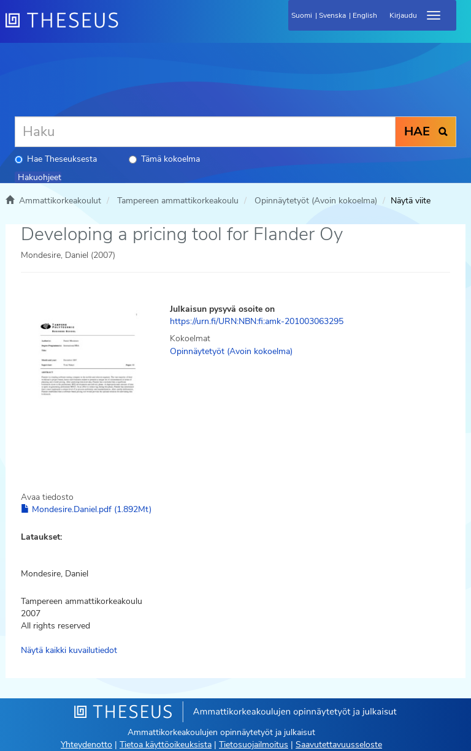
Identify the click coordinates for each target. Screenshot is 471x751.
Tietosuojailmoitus (253, 744)
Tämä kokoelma (164, 159)
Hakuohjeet (39, 177)
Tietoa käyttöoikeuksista (166, 744)
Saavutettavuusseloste (339, 744)
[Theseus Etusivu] (128, 27)
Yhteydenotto (86, 744)
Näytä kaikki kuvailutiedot (69, 650)
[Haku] (205, 131)
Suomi (301, 15)
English (365, 15)
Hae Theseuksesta (56, 159)
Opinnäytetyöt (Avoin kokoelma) (316, 200)
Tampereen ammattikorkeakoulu (178, 200)
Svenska (332, 15)
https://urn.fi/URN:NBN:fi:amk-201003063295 (256, 321)
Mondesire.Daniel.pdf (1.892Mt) (86, 509)
